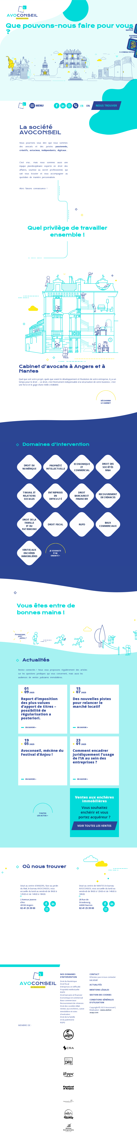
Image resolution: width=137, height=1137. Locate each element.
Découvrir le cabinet (106, 401)
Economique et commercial (71, 997)
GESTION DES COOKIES (100, 994)
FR (81, 105)
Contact (94, 974)
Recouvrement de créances (72, 1003)
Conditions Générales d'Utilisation (102, 1001)
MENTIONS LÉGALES (99, 989)
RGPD (62, 992)
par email (94, 980)
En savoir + (30, 727)
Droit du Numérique (68, 981)
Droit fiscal (64, 984)
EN (88, 105)
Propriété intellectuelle (69, 989)
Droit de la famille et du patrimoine (67, 1018)
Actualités (96, 984)
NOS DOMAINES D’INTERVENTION (68, 975)
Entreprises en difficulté (70, 986)
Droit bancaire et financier (71, 995)
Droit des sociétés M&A (70, 1006)
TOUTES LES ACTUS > (42, 814)
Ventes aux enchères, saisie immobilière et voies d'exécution (72, 1011)
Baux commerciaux (68, 1000)
